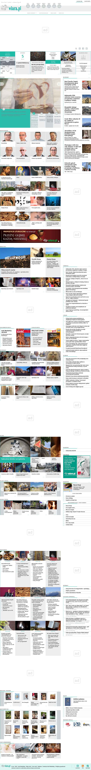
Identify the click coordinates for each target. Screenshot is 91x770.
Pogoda (7, 53)
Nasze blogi (77, 485)
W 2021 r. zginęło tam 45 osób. (72, 126)
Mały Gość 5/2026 (37, 331)
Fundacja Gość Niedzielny (49, 766)
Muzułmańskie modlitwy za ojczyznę (53, 615)
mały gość (53, 13)
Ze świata (65, 355)
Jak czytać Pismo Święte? (53, 633)
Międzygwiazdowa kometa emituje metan (23, 609)
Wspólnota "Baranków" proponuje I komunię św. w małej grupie (8, 639)
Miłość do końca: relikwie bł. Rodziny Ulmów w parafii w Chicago (77, 282)
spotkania (43, 3)
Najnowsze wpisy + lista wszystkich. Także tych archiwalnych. (79, 488)
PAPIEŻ (53, 561)
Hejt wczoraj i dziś (22, 635)
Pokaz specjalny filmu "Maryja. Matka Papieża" (77, 634)
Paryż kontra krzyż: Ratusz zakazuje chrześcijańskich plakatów (74, 373)
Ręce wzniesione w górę (8, 571)
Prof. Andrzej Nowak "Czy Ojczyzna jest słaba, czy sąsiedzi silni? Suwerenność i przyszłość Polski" (77, 601)
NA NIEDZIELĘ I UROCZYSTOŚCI (68, 63)
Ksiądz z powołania (70, 590)
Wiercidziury (5, 570)
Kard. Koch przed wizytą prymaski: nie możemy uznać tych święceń (38, 614)
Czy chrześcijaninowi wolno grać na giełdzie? (53, 643)
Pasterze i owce (36, 344)
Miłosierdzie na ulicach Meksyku (37, 564)
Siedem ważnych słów (71, 714)
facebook (83, 48)
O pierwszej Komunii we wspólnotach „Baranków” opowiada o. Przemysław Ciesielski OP (14, 118)
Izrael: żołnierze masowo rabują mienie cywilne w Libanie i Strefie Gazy (77, 384)
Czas (67, 514)
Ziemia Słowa (51, 259)
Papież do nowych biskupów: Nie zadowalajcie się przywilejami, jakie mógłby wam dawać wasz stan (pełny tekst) (53, 571)
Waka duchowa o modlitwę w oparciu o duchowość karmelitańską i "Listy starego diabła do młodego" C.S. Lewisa (77, 621)
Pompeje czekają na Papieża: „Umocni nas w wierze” (77, 279)
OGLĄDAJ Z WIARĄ (4, 480)
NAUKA (23, 597)
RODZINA (7, 631)
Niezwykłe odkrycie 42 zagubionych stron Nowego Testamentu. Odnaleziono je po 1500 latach (23, 574)
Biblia (67, 520)
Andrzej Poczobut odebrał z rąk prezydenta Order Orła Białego (76, 351)
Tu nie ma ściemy (37, 342)
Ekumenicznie (83, 53)
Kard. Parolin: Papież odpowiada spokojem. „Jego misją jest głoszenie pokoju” (76, 294)
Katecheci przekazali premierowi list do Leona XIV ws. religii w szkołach (77, 297)
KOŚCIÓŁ (38, 561)
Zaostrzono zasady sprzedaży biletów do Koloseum (38, 639)
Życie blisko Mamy (37, 339)
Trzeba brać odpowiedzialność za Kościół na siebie (76, 304)
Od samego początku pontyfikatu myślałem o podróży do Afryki (53, 581)
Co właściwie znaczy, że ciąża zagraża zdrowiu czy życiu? (53, 647)
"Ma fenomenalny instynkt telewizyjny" (7, 600)
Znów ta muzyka (70, 516)
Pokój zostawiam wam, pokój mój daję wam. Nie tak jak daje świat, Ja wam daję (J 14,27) (53, 68)
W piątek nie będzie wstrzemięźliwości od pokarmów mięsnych (6, 635)
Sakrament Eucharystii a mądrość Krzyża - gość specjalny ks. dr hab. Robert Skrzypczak (77, 628)
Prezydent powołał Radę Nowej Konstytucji (76, 348)
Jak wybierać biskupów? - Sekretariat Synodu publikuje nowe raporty (77, 301)
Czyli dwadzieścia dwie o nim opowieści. (80, 701)
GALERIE (2, 435)
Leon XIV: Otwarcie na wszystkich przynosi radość (52, 565)
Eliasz (19, 568)
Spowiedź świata (20, 633)
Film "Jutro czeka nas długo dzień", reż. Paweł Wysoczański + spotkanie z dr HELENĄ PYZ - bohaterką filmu (77, 607)
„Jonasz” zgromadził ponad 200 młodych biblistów (37, 618)
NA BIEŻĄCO (66, 77)
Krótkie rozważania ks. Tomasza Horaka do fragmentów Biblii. (37, 262)
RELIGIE (53, 597)
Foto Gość (34, 766)
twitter (87, 48)
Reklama (40, 766)
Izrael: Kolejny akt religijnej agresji (52, 612)
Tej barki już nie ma (70, 518)
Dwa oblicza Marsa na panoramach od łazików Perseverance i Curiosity (22, 601)
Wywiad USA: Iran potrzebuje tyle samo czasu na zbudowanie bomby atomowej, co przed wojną (77, 366)
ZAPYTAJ (53, 631)
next (2, 489)
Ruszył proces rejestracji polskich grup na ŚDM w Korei (38, 647)
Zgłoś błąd (88, 765)
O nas (12, 766)
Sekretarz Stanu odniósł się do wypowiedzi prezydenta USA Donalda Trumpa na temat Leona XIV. (72, 88)
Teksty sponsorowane (5, 742)
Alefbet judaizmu (78, 699)
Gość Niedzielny (21, 766)
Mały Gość (28, 766)
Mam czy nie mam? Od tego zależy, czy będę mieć (53, 637)
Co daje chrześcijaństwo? (22, 563)
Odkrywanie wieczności (71, 712)
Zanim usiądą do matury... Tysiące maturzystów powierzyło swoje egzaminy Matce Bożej (77, 341)
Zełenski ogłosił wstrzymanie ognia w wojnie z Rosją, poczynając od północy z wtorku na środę (72, 166)
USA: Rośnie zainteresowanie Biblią (23, 566)
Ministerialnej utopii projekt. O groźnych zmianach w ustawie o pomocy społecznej (8, 340)
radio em (61, 13)
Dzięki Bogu (35, 341)
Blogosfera (66, 481)
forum (28, 3)
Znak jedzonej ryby (5, 563)
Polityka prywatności (60, 766)
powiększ (59, 3)
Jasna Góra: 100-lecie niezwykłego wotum (38, 570)
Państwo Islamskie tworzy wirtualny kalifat (53, 605)
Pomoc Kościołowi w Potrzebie (73, 592)
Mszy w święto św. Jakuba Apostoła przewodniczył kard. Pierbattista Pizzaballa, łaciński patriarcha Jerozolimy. (77, 139)
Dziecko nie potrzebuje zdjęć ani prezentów (15, 113)
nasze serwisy (31, 13)
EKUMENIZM (38, 597)
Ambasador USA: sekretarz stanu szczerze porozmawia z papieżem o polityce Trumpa (73, 98)
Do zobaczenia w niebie (23, 570)
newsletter (77, 765)
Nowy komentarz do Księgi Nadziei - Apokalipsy (77, 588)
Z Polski (65, 315)
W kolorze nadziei (70, 496)
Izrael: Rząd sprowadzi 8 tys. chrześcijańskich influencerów (37, 635)
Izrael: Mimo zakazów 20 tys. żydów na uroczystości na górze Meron (53, 601)
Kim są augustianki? (22, 641)
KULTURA (7, 597)
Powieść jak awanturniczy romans (7, 605)
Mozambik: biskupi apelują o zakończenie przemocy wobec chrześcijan (38, 601)
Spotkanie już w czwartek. (71, 102)
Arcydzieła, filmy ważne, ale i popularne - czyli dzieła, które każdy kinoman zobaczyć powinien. (15, 272)
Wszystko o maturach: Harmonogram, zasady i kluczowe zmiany (77, 334)
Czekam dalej (69, 524)
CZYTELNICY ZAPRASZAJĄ (69, 596)
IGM (16, 766)
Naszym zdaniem (4, 130)
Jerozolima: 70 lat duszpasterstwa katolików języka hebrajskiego (70, 133)
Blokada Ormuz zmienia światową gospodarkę (77, 376)
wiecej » (7, 75)
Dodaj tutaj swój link (71, 450)
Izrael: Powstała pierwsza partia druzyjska (52, 608)
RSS (83, 765)
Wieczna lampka (70, 509)
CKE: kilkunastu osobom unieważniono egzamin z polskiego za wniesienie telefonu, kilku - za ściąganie (77, 323)
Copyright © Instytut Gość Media (18, 768)
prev (58, 489)
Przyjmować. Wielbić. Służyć (7, 566)
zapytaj (49, 3)
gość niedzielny (43, 13)
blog (33, 3)
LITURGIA (7, 561)
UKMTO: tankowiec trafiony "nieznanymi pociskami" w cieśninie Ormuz (75, 381)
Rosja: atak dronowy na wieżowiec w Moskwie (77, 378)
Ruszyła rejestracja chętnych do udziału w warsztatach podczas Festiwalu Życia (38, 652)
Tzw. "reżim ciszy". (69, 171)
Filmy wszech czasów (8, 270)
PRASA (23, 631)
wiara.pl (11, 5)
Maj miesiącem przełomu (6, 608)
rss (80, 48)
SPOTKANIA (38, 631)
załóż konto (87, 1)
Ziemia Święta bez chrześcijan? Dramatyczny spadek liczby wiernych (38, 578)
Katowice (7, 55)
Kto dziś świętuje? (83, 63)
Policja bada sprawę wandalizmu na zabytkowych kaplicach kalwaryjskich (75, 319)
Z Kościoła (65, 265)
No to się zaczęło (70, 522)
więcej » (53, 70)
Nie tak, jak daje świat (38, 64)
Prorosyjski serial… (7, 603)
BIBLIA (23, 561)
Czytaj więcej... (37, 75)
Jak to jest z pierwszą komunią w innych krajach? (38, 574)
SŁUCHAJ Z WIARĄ (4, 499)
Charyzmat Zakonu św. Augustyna (23, 639)
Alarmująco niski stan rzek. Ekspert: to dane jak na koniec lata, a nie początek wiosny (73, 147)
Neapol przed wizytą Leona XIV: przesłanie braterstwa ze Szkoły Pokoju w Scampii (76, 276)
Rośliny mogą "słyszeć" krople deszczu (23, 612)
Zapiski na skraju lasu (71, 500)
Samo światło (6, 568)
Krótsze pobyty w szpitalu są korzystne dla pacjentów (7, 653)
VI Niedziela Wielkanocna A (68, 66)
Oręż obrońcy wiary (7, 343)
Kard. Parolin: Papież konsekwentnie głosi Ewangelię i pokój (71, 83)
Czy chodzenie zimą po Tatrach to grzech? (53, 640)
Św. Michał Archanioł (71, 716)
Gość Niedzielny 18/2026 (6, 331)
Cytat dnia (53, 65)
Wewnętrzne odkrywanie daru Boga (53, 585)
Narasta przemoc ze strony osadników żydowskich (37, 605)
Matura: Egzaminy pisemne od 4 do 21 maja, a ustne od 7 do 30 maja (8, 644)
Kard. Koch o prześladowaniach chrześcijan (37, 610)
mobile (54, 3)
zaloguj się (79, 1)
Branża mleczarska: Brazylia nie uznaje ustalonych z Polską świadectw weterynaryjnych (75, 331)
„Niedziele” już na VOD (8, 610)
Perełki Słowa (36, 259)
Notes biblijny (69, 498)
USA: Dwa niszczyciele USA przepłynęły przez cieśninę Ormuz (77, 359)
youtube (90, 48)
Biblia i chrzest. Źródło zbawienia (74, 708)
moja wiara (38, 3)
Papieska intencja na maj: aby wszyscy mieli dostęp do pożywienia (53, 577)
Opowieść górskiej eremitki (72, 710)
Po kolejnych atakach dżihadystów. (73, 114)
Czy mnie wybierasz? (37, 338)
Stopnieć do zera (22, 637)
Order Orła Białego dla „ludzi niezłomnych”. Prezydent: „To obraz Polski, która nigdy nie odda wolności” (77, 345)
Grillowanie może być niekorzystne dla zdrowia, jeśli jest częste (23, 615)
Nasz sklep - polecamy (5, 690)
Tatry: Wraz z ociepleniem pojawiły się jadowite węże (8, 649)
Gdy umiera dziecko (7, 345)
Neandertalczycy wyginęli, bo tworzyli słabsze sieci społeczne (23, 605)
